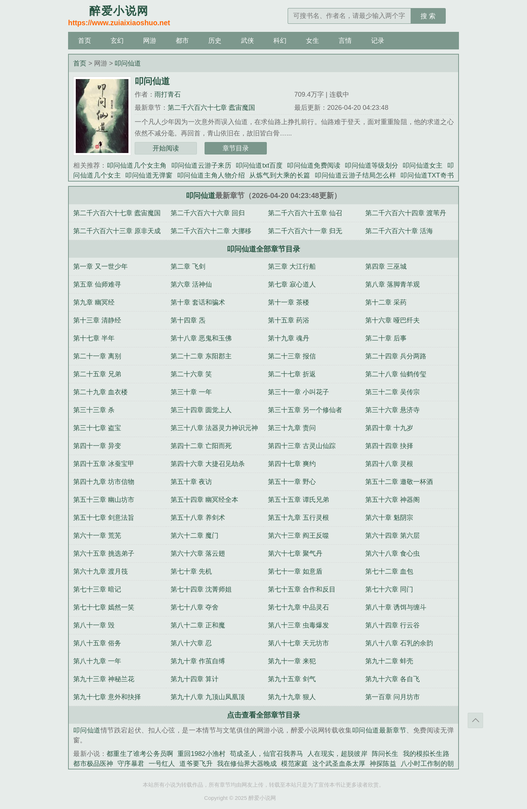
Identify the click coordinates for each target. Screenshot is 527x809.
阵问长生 (385, 753)
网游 (149, 40)
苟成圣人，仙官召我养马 (266, 753)
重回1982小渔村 (201, 753)
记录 (377, 40)
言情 (345, 40)
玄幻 (117, 40)
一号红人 (162, 763)
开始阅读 (166, 148)
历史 (214, 40)
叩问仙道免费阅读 (313, 165)
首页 (84, 40)
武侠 (247, 40)
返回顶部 (475, 720)
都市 (182, 40)
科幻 (280, 40)
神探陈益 (383, 763)
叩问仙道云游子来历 (201, 165)
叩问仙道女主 (422, 165)
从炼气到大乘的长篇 (279, 175)
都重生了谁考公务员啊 (139, 753)
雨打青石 (167, 94)
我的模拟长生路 (426, 753)
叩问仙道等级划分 (371, 165)
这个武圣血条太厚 (338, 763)
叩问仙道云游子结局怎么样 (355, 175)
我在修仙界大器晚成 (247, 763)
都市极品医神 (93, 763)
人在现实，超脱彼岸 (337, 753)
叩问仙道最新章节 (379, 730)
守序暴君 (130, 763)
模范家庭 (294, 763)
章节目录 (236, 148)
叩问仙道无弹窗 (149, 175)
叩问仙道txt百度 (259, 165)
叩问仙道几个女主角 (137, 165)
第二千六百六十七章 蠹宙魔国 (211, 107)
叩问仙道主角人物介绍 (211, 175)
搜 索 (428, 16)
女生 (312, 40)
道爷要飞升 (196, 763)
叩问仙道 (128, 63)
